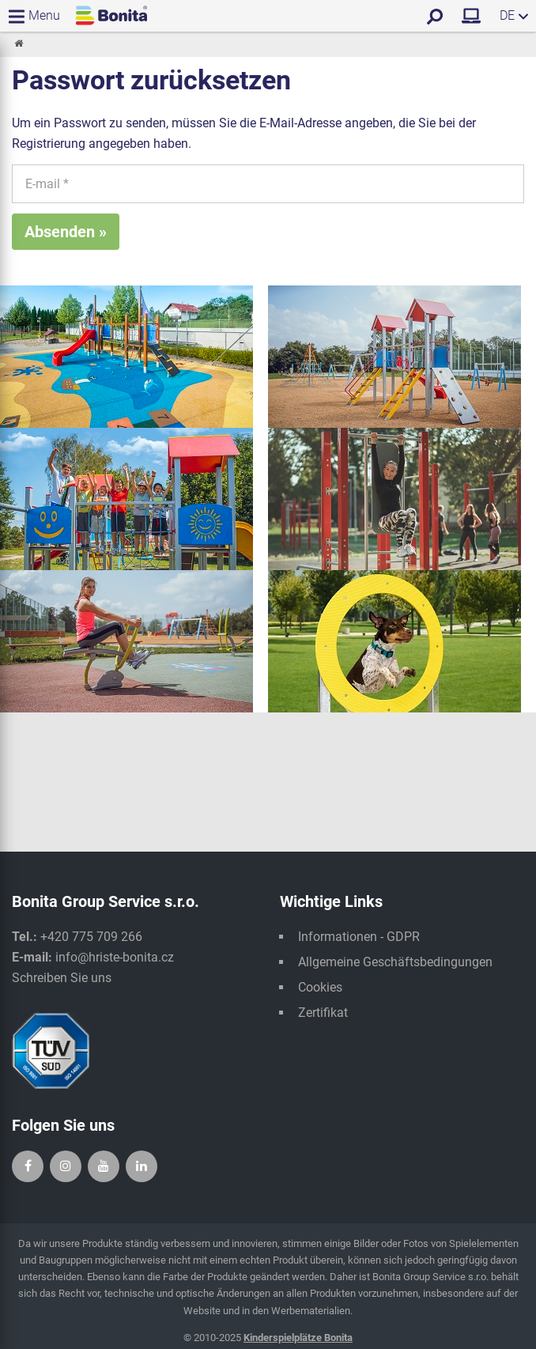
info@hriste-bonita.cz (114, 957)
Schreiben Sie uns (61, 977)
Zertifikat (323, 1012)
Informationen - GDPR (359, 936)
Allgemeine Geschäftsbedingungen (395, 961)
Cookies (320, 987)
